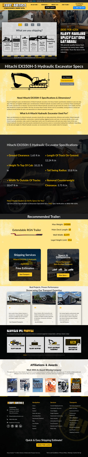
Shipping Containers (74, 432)
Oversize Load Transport (56, 425)
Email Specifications (67, 80)
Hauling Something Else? (51, 43)
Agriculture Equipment (75, 405)
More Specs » (63, 275)
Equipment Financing (14, 422)
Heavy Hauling (53, 418)
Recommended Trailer (67, 84)
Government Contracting (56, 415)
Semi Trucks (72, 429)
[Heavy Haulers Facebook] (8, 426)
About (33, 408)
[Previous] (9, 344)
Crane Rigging (53, 410)
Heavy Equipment (8, 43)
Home (33, 405)
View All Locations (13, 412)
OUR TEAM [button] (65, 5)
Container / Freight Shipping (16, 43)
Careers (34, 425)
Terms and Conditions (55, 452)
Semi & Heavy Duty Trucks (25, 43)
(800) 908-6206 (79, 8)
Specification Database (38, 418)
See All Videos (44, 322)
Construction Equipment (72, 414)
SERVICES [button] (44, 5)
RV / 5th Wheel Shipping (42, 43)
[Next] (78, 344)
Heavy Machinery (73, 417)
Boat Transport (33, 43)
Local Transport (54, 423)
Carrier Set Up (77, 452)
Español (34, 428)
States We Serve (36, 413)
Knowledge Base (36, 415)
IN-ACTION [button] (34, 5)
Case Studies (35, 423)
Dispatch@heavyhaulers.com (16, 416)
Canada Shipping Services (56, 405)
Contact (34, 410)
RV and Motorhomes (74, 427)
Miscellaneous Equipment (72, 423)
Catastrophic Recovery (55, 408)
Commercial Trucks (74, 410)
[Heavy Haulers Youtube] (16, 426)
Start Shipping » (67, 77)
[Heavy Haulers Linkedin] (20, 426)
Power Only (53, 428)
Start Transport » (25, 274)
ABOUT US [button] (54, 5)
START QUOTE (50, 7)
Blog (33, 420)
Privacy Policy (65, 452)
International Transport (56, 420)
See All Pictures (69, 322)
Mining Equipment (73, 420)
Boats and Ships (73, 408)
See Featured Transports (18, 322)
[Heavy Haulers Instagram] (12, 426)
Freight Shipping (54, 413)
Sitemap (71, 452)
